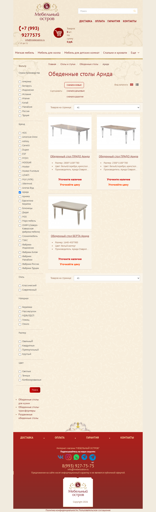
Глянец (25, 319)
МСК (24, 216)
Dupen (25, 149)
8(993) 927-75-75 (78, 466)
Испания (26, 94)
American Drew (30, 136)
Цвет (21, 362)
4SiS (24, 132)
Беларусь (27, 85)
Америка (26, 81)
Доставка (85, 21)
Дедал (25, 212)
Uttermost (27, 183)
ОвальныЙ (27, 341)
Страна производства (29, 72)
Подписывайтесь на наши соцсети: (78, 451)
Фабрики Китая (30, 252)
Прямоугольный (30, 349)
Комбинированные (31, 379)
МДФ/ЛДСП (28, 315)
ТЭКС (25, 240)
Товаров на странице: (61, 107)
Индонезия (28, 89)
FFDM (25, 158)
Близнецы (27, 208)
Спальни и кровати (115, 52)
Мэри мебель (29, 220)
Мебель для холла (49, 52)
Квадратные (28, 345)
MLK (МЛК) (27, 179)
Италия (25, 98)
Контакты (129, 21)
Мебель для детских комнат (81, 52)
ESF (24, 153)
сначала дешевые (76, 90)
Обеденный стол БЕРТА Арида (70, 236)
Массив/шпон (29, 311)
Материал (24, 298)
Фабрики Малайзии (27, 258)
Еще (135, 52)
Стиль (21, 277)
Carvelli (26, 145)
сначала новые (74, 84)
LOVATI (25, 175)
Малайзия (27, 106)
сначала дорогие (75, 96)
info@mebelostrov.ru (35, 40)
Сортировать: (56, 90)
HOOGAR (26, 162)
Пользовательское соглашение (95, 510)
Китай (25, 102)
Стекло (25, 323)
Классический (29, 285)
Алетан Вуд (28, 187)
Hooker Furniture (30, 170)
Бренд (22, 124)
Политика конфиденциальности (62, 510)
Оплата (100, 21)
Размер (22, 332)
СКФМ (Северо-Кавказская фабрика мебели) (31, 228)
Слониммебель (30, 236)
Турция (25, 115)
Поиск (35, 389)
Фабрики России (30, 264)
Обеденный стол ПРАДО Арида (70, 156)
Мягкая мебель (24, 52)
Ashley (25, 141)
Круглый (26, 354)
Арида (25, 192)
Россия (25, 111)
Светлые (26, 371)
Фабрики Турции (30, 268)
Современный (29, 289)
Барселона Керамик (27, 202)
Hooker (25, 166)
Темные (26, 375)
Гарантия (113, 21)
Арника (26, 196)
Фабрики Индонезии (28, 246)
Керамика (27, 307)
